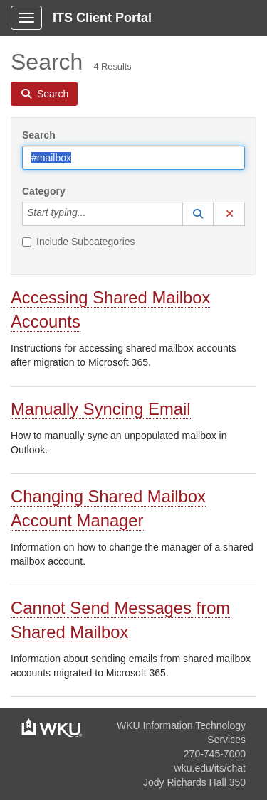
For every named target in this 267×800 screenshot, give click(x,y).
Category (44, 191)
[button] (198, 214)
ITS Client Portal (102, 18)
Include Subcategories (78, 241)
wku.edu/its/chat (210, 768)
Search (39, 135)
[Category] (93, 214)
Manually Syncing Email (101, 408)
